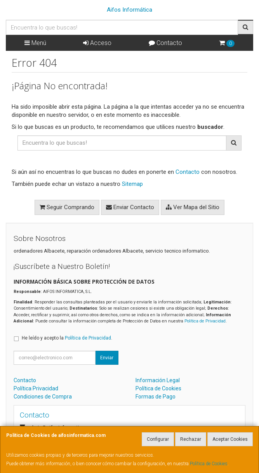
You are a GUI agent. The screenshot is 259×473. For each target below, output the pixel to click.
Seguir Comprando (67, 207)
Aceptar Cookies (230, 439)
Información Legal (158, 380)
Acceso (97, 43)
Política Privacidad (36, 388)
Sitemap (132, 183)
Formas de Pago (156, 396)
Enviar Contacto (130, 207)
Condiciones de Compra (43, 396)
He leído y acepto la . (67, 338)
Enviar (106, 357)
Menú (35, 43)
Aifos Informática (129, 9)
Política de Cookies (209, 463)
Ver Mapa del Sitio (192, 207)
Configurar (158, 439)
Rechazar (190, 439)
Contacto (165, 43)
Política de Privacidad (205, 321)
